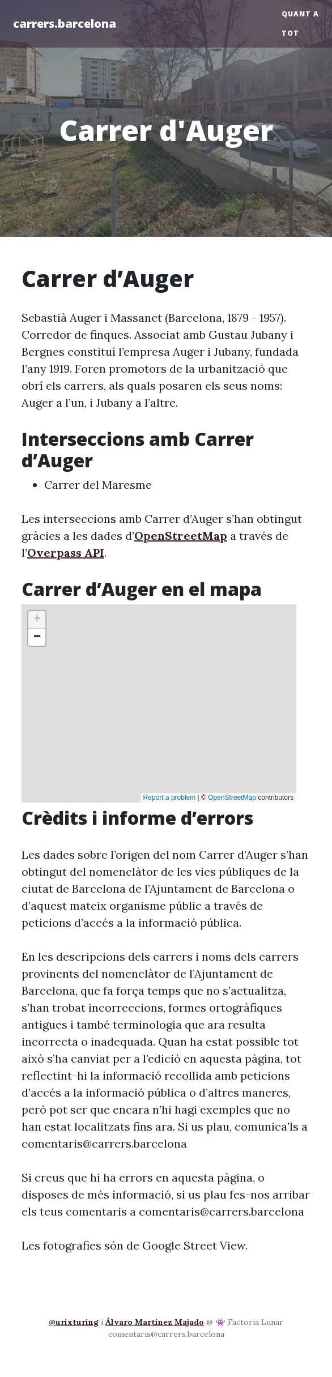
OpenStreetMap (180, 535)
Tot (290, 33)
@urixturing (74, 1322)
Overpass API (65, 552)
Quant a (300, 14)
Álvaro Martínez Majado (154, 1322)
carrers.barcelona (64, 23)
